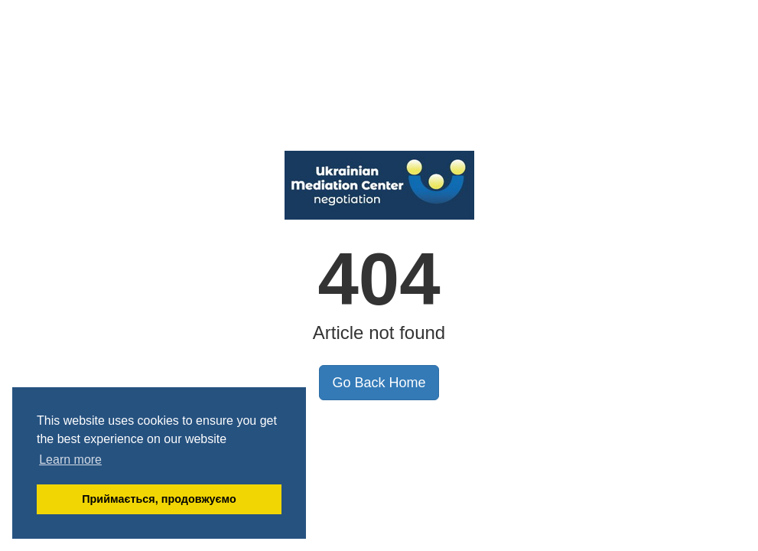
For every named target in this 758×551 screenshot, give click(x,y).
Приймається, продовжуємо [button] (159, 499)
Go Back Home (378, 382)
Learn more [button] (70, 459)
